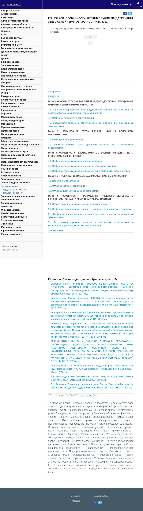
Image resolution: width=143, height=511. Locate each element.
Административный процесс (16, 24)
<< (135, 6)
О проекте (75, 496)
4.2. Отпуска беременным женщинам (67, 186)
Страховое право (10, 172)
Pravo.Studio (14, 4)
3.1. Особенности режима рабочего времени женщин (75, 161)
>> (141, 6)
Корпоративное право (12, 103)
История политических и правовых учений (75, 427)
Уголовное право (10, 199)
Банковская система (12, 38)
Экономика (7, 223)
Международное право (13, 120)
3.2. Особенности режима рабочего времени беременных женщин (82, 166)
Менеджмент (8, 124)
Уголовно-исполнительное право (18, 196)
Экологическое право (12, 220)
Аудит (4, 34)
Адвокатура (7, 17)
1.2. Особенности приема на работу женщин (71, 118)
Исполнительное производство (17, 79)
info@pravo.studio (10, 250)
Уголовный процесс (11, 203)
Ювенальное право (11, 227)
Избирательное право (12, 69)
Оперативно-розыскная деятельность (21, 144)
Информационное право (13, 75)
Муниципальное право (12, 127)
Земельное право (10, 65)
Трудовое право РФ (13, 193)
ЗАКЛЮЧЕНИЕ (55, 230)
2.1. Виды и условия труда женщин (66, 139)
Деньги (5, 58)
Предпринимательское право (16, 165)
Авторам (76, 501)
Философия (7, 206)
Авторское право (10, 10)
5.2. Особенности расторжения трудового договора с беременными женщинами (90, 209)
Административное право (14, 20)
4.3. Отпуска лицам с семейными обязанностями (74, 191)
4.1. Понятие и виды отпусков (63, 181)
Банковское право (10, 41)
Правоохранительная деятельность (19, 162)
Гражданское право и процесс (17, 48)
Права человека (9, 148)
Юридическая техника (12, 230)
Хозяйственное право (12, 213)
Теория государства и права (15, 182)
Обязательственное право (14, 141)
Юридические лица (11, 234)
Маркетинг (6, 113)
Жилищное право (10, 62)
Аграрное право (9, 14)
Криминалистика (10, 106)
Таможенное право (11, 179)
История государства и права (16, 86)
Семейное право (9, 168)
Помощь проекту (121, 4)
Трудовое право (9, 186)
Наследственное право (13, 134)
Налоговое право (10, 131)
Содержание (54, 91)
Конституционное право (13, 99)
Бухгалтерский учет (11, 44)
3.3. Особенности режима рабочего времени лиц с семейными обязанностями (89, 171)
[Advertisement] (93, 66)
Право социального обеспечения (18, 155)
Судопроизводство (11, 175)
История (5, 82)
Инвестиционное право (13, 72)
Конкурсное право (10, 96)
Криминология (8, 110)
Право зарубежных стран (14, 151)
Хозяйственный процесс (14, 217)
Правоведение (8, 158)
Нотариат (6, 137)
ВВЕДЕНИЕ (54, 96)
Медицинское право (11, 117)
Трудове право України (15, 189)
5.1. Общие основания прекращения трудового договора (77, 204)
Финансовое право (11, 210)
